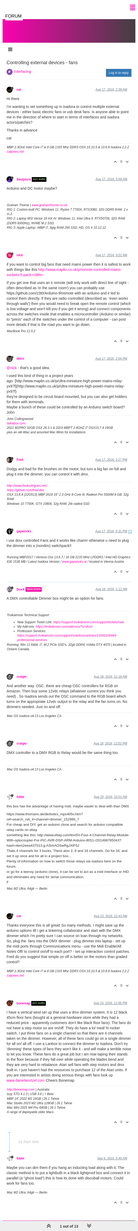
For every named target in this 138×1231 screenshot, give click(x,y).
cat (19, 84)
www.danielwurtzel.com (26, 1075)
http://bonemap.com (21, 1084)
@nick (12, 362)
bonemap (23, 998)
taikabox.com (16, 418)
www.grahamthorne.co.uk (49, 200)
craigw (21, 671)
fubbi (20, 792)
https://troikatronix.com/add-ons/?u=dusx (64, 621)
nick (20, 250)
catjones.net (15, 146)
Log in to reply (119, 67)
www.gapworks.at (74, 556)
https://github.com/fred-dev (25, 485)
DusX (20, 584)
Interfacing (22, 66)
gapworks (24, 526)
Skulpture (24, 174)
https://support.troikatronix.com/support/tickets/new (88, 617)
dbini (20, 353)
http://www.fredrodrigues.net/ (27, 480)
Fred (20, 454)
